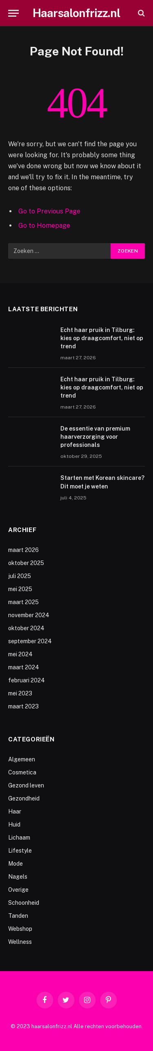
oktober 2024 (26, 628)
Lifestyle (20, 850)
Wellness (20, 942)
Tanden (18, 915)
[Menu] (13, 13)
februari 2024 (26, 680)
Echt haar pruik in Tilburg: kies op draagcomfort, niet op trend (101, 338)
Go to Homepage (44, 225)
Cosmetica (22, 772)
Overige (18, 889)
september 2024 (30, 641)
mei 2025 (20, 589)
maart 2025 (23, 602)
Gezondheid (24, 798)
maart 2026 (23, 550)
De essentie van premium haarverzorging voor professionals (95, 436)
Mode (15, 863)
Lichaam (19, 837)
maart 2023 (23, 706)
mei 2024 (20, 654)
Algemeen (21, 759)
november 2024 (28, 615)
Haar (14, 811)
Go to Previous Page (49, 211)
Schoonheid (23, 902)
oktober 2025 (26, 563)
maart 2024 (23, 667)
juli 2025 (19, 576)
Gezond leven (26, 785)
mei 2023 (20, 693)
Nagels (17, 876)
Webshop (20, 929)
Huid (14, 824)
